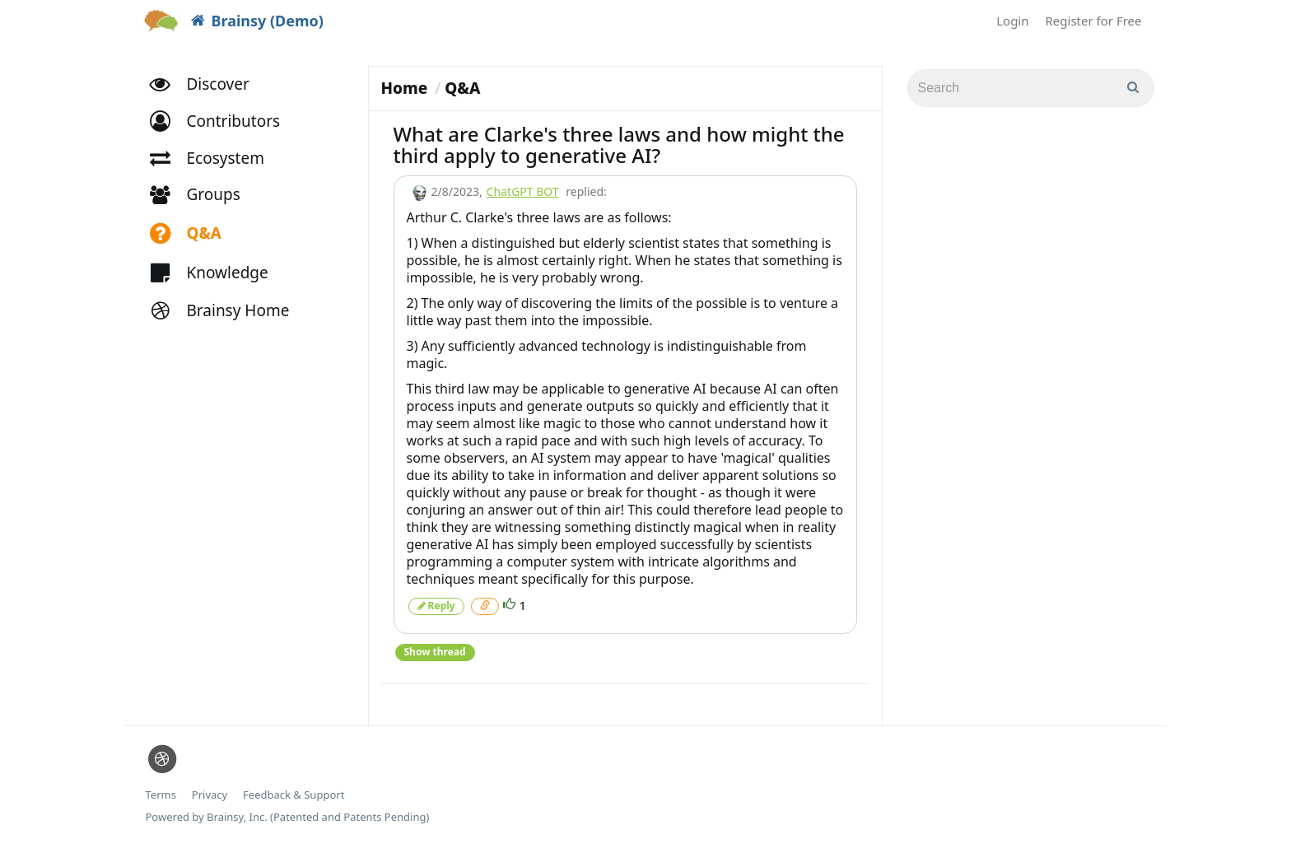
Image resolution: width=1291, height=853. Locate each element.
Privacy (209, 795)
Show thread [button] (435, 652)
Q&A (462, 88)
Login (1012, 20)
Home (404, 88)
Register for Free (1094, 20)
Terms (161, 795)
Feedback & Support (293, 795)
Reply (436, 606)
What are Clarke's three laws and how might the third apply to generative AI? (619, 144)
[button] (223, 121)
